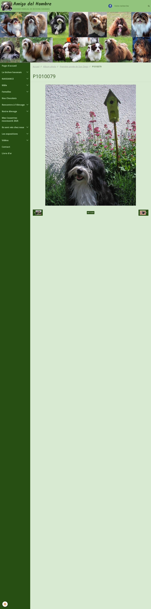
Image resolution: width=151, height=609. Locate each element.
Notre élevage (9, 111)
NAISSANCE (8, 78)
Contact (6, 146)
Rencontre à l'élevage (13, 104)
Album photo (49, 66)
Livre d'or (7, 153)
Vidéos (5, 140)
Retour (91, 212)
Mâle (4, 85)
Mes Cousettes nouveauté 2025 (10, 119)
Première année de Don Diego (74, 66)
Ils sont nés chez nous (13, 127)
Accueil (36, 66)
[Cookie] (5, 604)
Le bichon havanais (12, 72)
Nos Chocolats (9, 98)
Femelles (6, 91)
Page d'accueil (9, 65)
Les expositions (10, 133)
